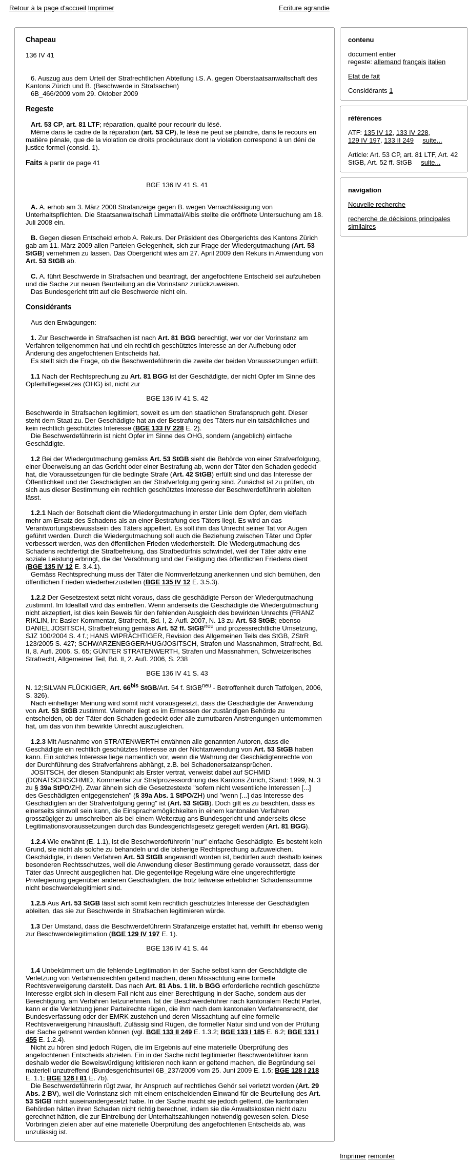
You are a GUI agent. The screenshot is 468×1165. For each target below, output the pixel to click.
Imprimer (101, 8)
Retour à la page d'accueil (47, 8)
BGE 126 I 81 (67, 1078)
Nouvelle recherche (376, 204)
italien (436, 62)
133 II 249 (399, 140)
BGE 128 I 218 (297, 1070)
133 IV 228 (412, 132)
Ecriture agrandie (304, 8)
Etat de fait (364, 76)
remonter (381, 1156)
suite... (432, 140)
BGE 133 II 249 (169, 1032)
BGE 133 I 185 (242, 1032)
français (414, 62)
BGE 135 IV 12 (50, 566)
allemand (387, 62)
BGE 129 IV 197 (135, 934)
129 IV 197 (364, 140)
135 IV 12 (378, 132)
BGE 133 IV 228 (159, 428)
